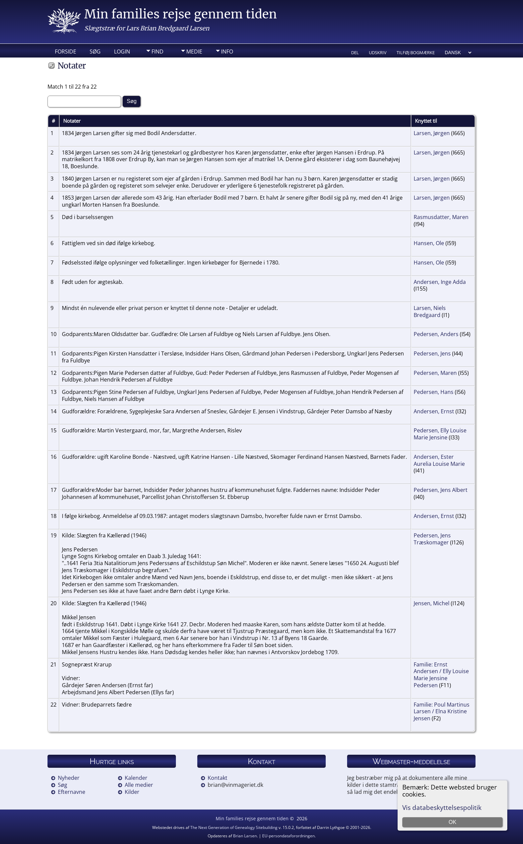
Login (122, 51)
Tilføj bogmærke (416, 52)
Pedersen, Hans (433, 392)
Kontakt (217, 777)
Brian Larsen (245, 836)
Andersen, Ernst (434, 411)
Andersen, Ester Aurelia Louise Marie (439, 460)
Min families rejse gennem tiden (180, 14)
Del (355, 52)
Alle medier (139, 784)
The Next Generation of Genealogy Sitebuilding (234, 827)
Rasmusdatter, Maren (441, 217)
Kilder (132, 792)
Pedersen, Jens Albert (440, 490)
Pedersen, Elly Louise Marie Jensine (440, 434)
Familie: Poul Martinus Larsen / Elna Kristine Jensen (441, 711)
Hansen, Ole (429, 243)
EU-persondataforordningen (288, 836)
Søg (95, 51)
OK (452, 822)
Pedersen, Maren (435, 373)
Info (227, 51)
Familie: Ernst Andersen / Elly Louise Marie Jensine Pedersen (441, 675)
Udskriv (378, 52)
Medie (194, 51)
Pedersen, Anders (436, 334)
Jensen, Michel (431, 603)
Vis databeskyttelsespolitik (442, 807)
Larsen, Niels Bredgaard (430, 311)
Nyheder (69, 777)
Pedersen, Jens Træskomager (432, 539)
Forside (65, 51)
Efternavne (71, 792)
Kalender (136, 777)
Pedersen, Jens (432, 353)
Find (157, 51)
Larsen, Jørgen (432, 133)
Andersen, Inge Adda (440, 282)
